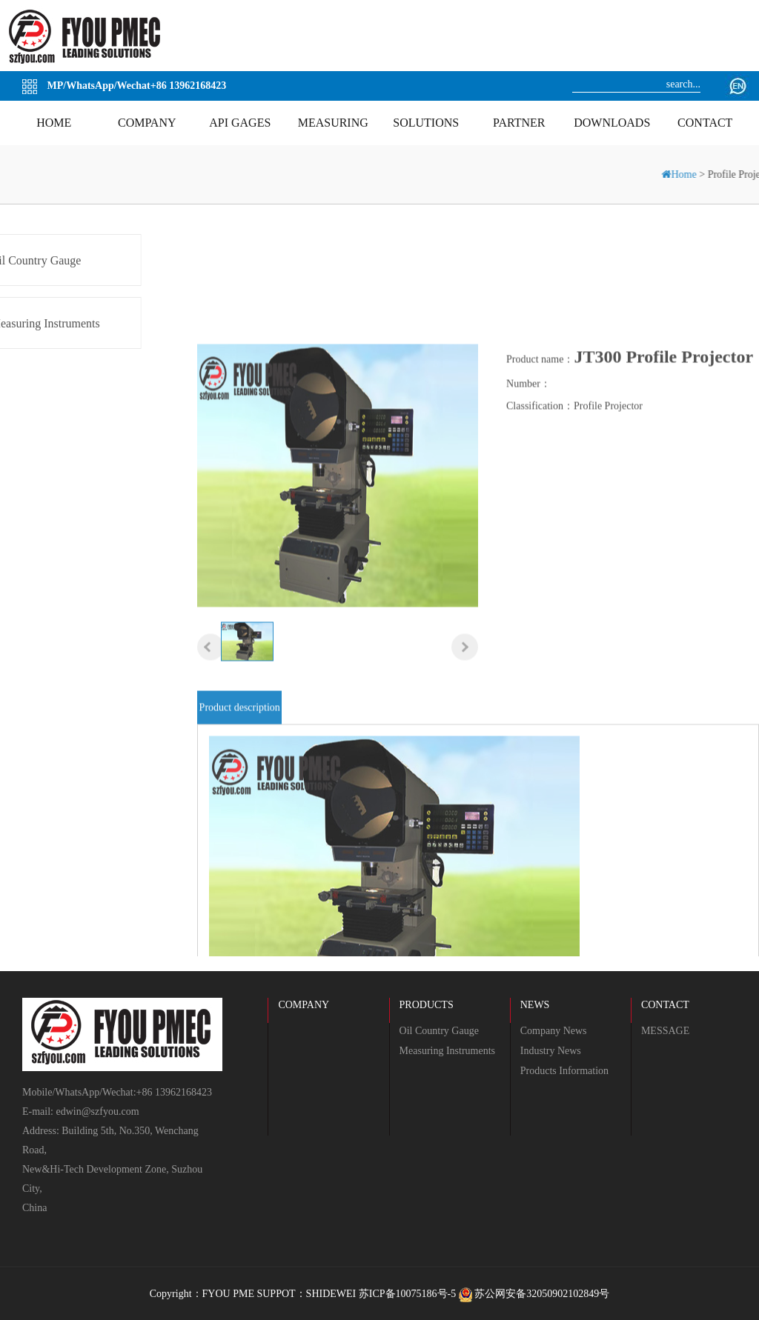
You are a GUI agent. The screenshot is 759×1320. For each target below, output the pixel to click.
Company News (553, 1030)
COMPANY (303, 1004)
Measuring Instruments (447, 1050)
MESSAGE (665, 1030)
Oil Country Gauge (439, 1030)
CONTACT (665, 1004)
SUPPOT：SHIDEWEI (306, 1293)
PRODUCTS (427, 1004)
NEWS (535, 1004)
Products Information (564, 1070)
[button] (210, 706)
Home (690, 174)
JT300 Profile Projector (663, 414)
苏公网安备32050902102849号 (534, 1293)
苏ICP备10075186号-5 (407, 1293)
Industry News (550, 1050)
